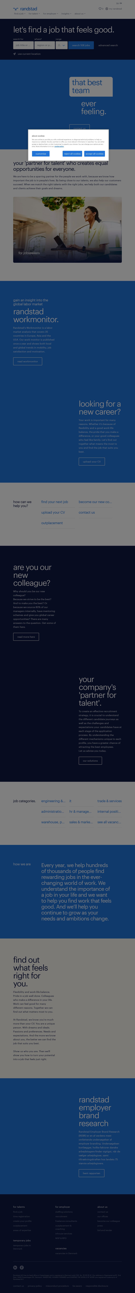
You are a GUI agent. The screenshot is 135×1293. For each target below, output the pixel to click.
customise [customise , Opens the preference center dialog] (41, 153)
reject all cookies (72, 153)
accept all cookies (94, 153)
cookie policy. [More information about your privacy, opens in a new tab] (59, 146)
